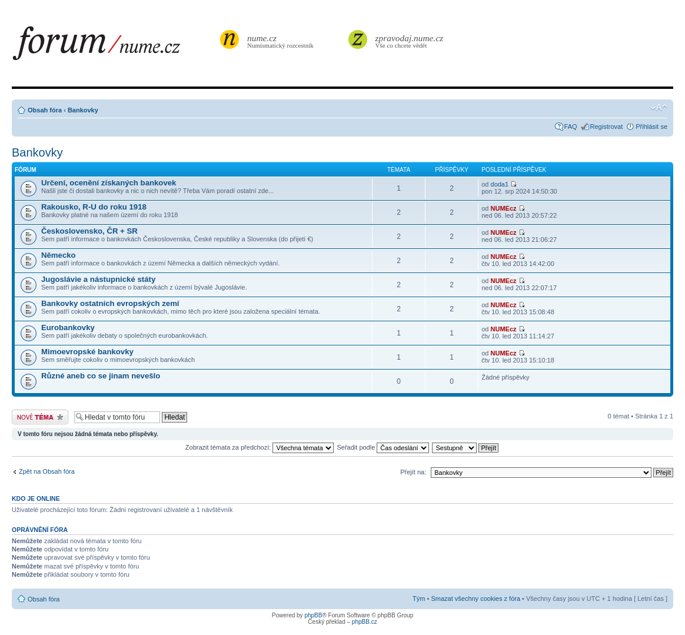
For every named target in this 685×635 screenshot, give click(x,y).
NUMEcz (504, 208)
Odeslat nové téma (40, 417)
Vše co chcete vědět (409, 41)
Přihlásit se (651, 126)
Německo (58, 255)
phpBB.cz (364, 622)
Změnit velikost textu (658, 107)
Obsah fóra (45, 110)
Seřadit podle (383, 447)
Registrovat (606, 126)
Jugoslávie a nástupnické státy (98, 279)
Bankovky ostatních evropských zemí (110, 303)
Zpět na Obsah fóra (47, 471)
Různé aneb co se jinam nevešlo (100, 375)
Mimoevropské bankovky (87, 351)
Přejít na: (413, 472)
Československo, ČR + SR (89, 231)
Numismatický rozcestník (282, 41)
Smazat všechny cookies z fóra (475, 598)
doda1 (500, 184)
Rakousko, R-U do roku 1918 (94, 206)
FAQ (570, 126)
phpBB (313, 615)
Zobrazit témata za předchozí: (259, 447)
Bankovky (83, 110)
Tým (419, 598)
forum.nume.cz (115, 46)
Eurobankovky (68, 327)
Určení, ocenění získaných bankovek (108, 182)
